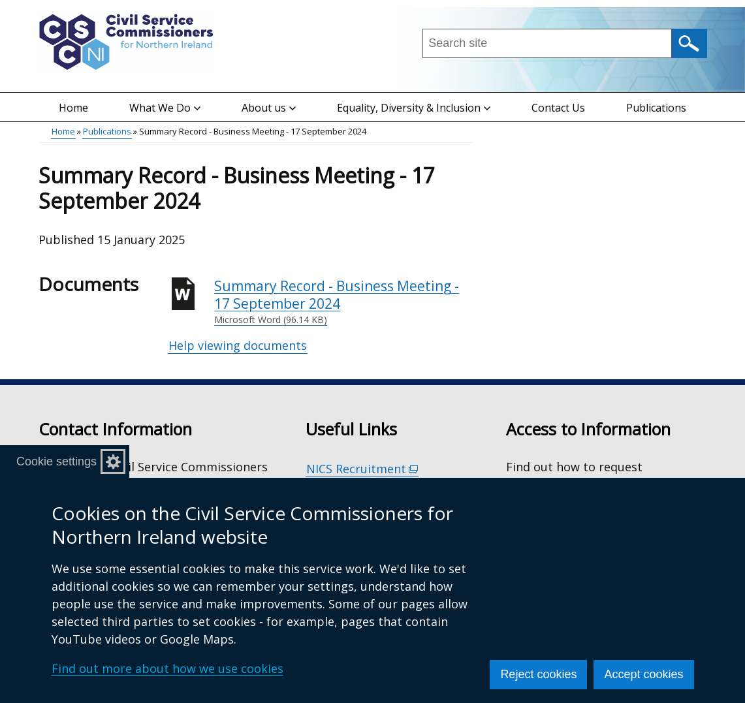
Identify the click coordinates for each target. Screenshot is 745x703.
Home (73, 108)
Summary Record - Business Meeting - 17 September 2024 (343, 301)
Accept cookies (643, 674)
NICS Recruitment (362, 469)
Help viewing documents (237, 345)
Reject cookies (538, 674)
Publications (656, 108)
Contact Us (558, 108)
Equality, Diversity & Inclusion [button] (413, 108)
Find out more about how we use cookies (167, 668)
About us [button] (269, 108)
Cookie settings (56, 461)
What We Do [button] (164, 108)
